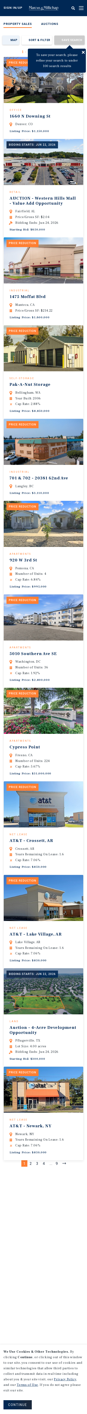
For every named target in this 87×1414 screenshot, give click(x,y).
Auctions (49, 24)
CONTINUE (17, 1405)
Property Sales (17, 24)
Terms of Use (27, 1385)
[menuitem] (17, 25)
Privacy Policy (65, 1379)
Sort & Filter (39, 40)
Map (13, 40)
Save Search (71, 40)
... (51, 1233)
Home (43, 8)
